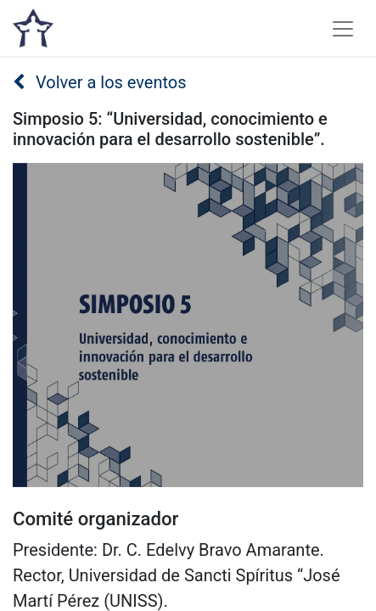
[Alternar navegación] (343, 28)
